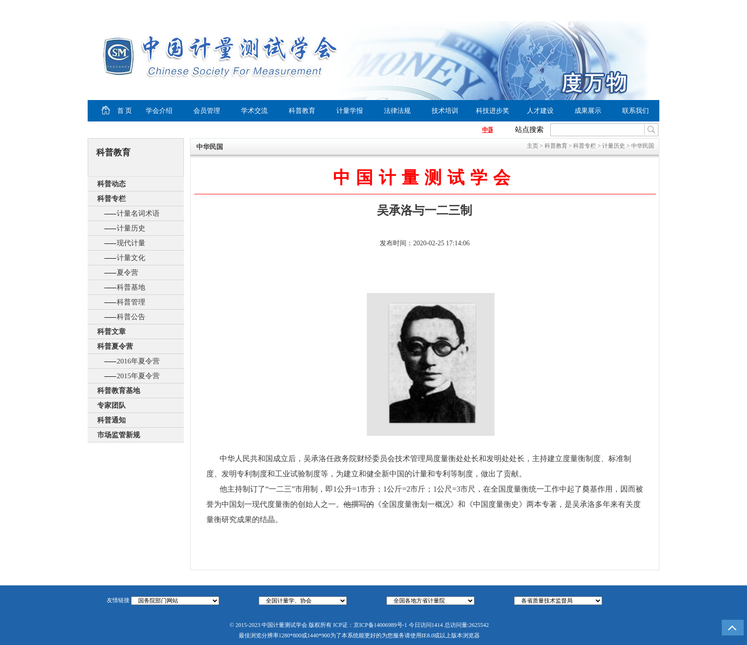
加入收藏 (609, 7)
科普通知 (111, 420)
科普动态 (111, 184)
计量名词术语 (138, 213)
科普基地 (131, 287)
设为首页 (574, 7)
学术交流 (254, 110)
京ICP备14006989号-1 (380, 625)
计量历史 (131, 228)
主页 (532, 145)
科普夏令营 (115, 346)
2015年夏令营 (138, 376)
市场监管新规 (118, 435)
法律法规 (397, 110)
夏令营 (127, 272)
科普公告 (131, 317)
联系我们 (635, 110)
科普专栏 (111, 198)
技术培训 (445, 110)
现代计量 (131, 243)
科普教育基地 (118, 390)
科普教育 (302, 110)
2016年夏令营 (138, 361)
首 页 (110, 110)
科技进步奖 (492, 110)
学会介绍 (159, 110)
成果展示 (588, 110)
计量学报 (349, 110)
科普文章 (111, 331)
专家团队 (111, 405)
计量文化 (131, 258)
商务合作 (638, 7)
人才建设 (540, 110)
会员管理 (206, 110)
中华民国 (642, 145)
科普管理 (131, 302)
